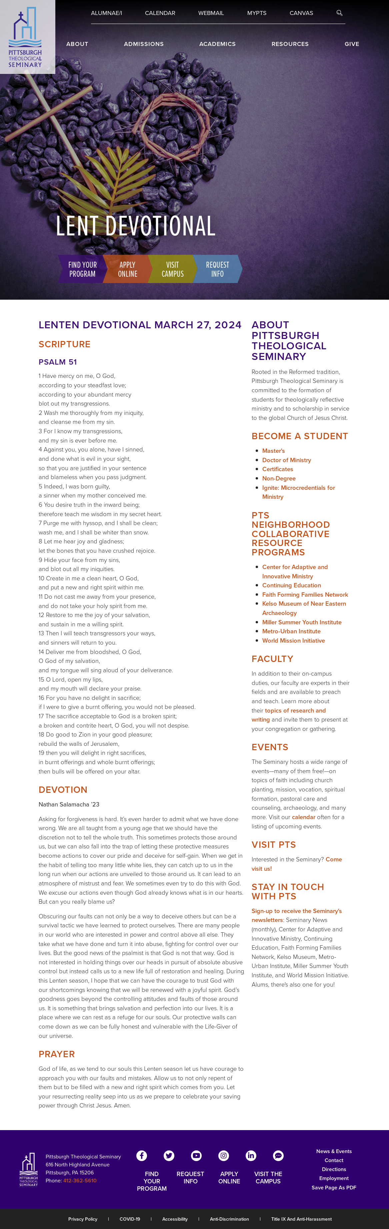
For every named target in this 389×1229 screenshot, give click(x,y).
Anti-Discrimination (229, 1219)
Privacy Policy (82, 1219)
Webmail (211, 13)
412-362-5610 (80, 1180)
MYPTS (257, 13)
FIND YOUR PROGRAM (152, 1181)
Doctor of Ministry (286, 460)
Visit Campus (170, 268)
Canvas (301, 13)
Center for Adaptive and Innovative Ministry (295, 571)
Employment (334, 1178)
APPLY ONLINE (229, 1178)
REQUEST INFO (190, 1178)
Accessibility (175, 1219)
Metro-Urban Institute (291, 631)
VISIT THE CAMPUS (268, 1178)
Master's (273, 450)
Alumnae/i (106, 13)
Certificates (277, 468)
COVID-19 (130, 1219)
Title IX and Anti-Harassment (301, 1219)
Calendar (160, 13)
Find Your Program (80, 268)
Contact (334, 1160)
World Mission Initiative (293, 640)
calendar (303, 816)
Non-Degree (279, 478)
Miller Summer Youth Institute (302, 622)
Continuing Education (291, 585)
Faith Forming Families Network (305, 594)
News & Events (334, 1151)
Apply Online (125, 268)
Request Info (215, 268)
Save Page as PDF (334, 1187)
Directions (334, 1169)
